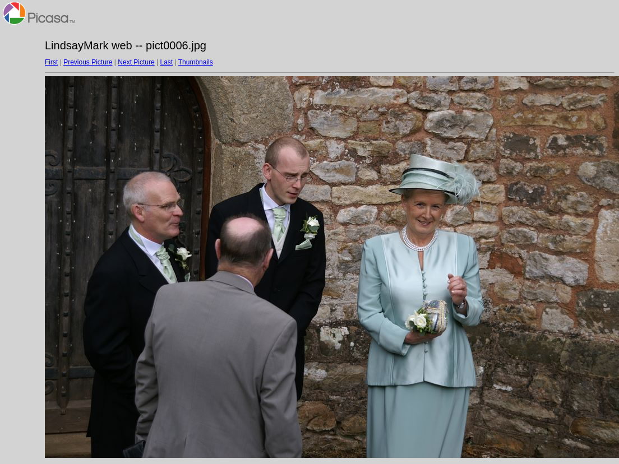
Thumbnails (195, 62)
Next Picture (136, 62)
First (51, 62)
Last (166, 62)
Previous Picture (87, 62)
